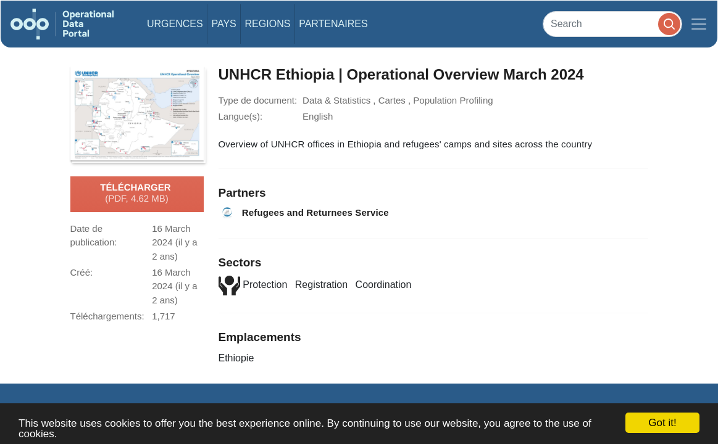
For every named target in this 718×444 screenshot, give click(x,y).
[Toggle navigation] (699, 24)
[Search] (612, 23)
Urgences (175, 23)
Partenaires (333, 23)
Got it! (662, 423)
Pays (223, 23)
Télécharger (136, 194)
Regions (268, 23)
